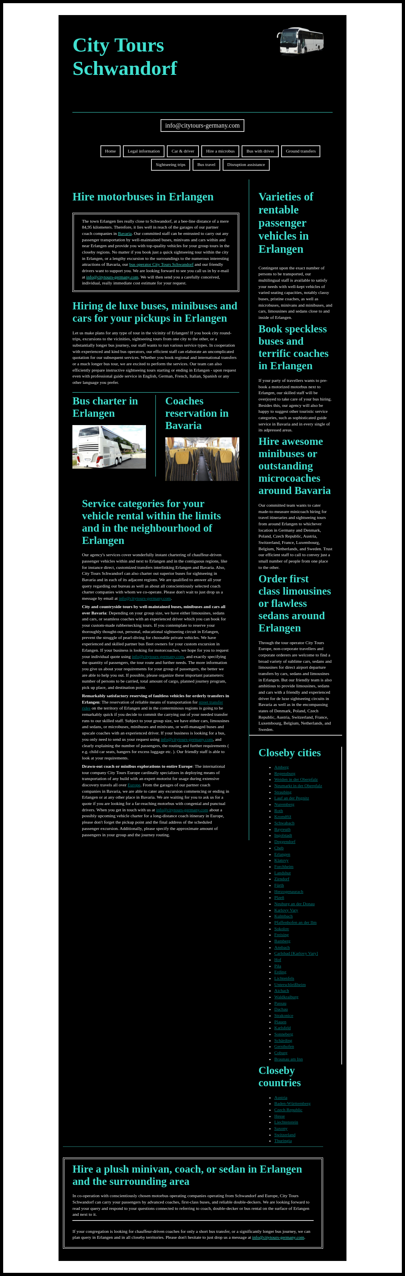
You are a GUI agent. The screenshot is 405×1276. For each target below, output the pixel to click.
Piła (277, 965)
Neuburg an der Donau (294, 903)
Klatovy (281, 860)
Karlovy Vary (286, 910)
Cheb (279, 847)
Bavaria (125, 233)
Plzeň (279, 897)
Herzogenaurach (288, 891)
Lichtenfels (284, 978)
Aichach (281, 990)
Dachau (281, 1009)
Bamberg (282, 940)
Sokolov (281, 928)
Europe (134, 784)
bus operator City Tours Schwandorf (161, 264)
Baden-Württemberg (292, 1103)
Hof (277, 959)
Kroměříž (282, 816)
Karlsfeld (282, 1027)
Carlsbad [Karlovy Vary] (296, 953)
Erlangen (282, 854)
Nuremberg (284, 804)
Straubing (283, 792)
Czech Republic (288, 1109)
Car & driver (183, 151)
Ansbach (282, 947)
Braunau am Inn (288, 1059)
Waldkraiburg (286, 996)
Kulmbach (283, 916)
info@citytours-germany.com (202, 125)
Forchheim (283, 866)
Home (110, 151)
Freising (281, 934)
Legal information (144, 151)
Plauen (280, 1021)
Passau (280, 1003)
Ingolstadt (283, 835)
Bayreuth (282, 829)
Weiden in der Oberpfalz (296, 779)
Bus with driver (260, 151)
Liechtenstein (286, 1122)
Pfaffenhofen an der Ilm (295, 922)
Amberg (281, 767)
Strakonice (283, 1015)
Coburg (281, 1052)
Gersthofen (284, 1046)
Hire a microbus (220, 151)
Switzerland (284, 1134)
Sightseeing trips (170, 164)
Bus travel (206, 164)
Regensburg (284, 773)
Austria (281, 1097)
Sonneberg (283, 1034)
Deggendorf (284, 841)
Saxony (281, 1128)
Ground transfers (301, 151)
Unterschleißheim (290, 984)
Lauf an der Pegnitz (291, 797)
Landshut (282, 872)
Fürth (279, 885)
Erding (280, 971)
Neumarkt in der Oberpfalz (298, 785)
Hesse (279, 1116)
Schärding (283, 1040)
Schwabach (284, 822)
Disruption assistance (246, 164)
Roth (278, 810)
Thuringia (283, 1140)
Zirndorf (282, 878)
